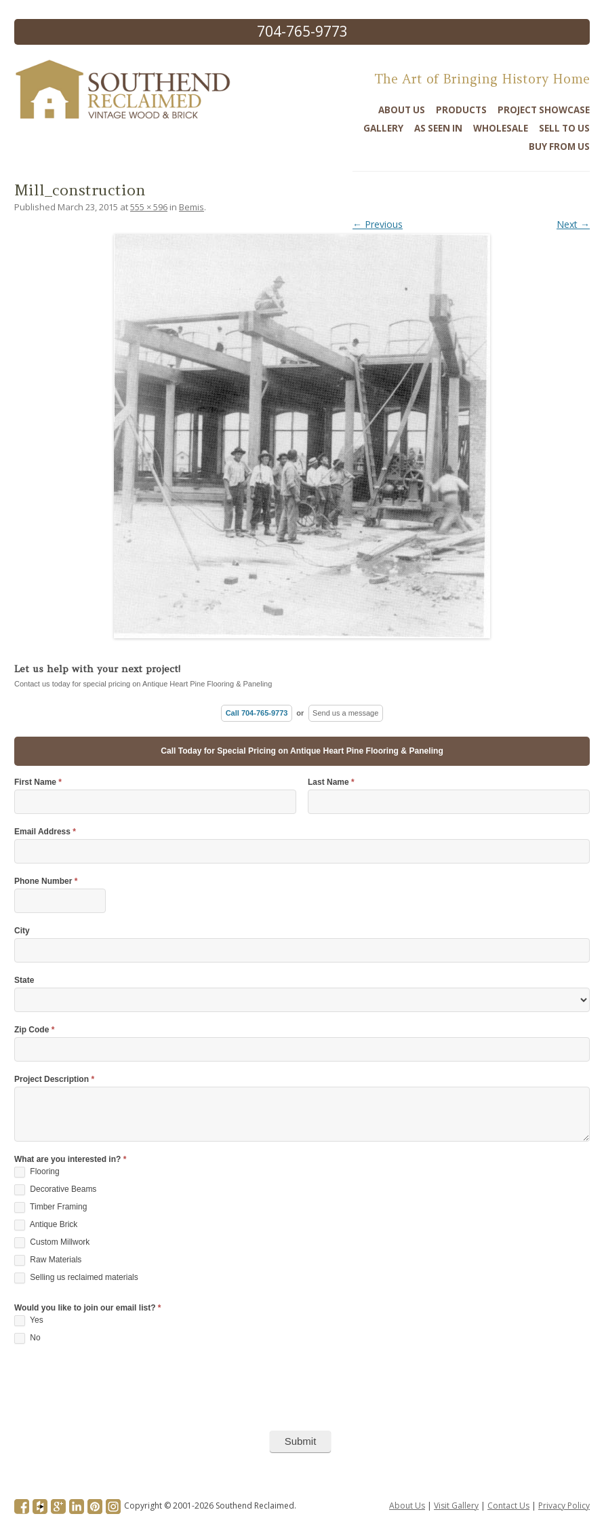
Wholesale (500, 128)
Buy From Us (559, 146)
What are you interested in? (70, 1159)
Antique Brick (45, 1225)
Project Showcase (544, 110)
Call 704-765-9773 (257, 713)
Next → (573, 224)
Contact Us (508, 1505)
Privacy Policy (564, 1505)
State (24, 980)
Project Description (54, 1079)
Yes (28, 1320)
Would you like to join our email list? (87, 1308)
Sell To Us (564, 128)
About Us (401, 110)
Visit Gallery (456, 1505)
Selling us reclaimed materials (76, 1278)
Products (461, 110)
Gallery (383, 128)
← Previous (378, 224)
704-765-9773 (302, 31)
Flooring (37, 1172)
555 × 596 (148, 207)
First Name (38, 782)
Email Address (45, 832)
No (27, 1338)
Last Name (331, 782)
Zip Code (34, 1030)
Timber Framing (50, 1207)
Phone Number (45, 881)
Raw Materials (47, 1260)
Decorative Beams (55, 1189)
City (22, 931)
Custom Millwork (51, 1242)
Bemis (191, 207)
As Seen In (438, 128)
